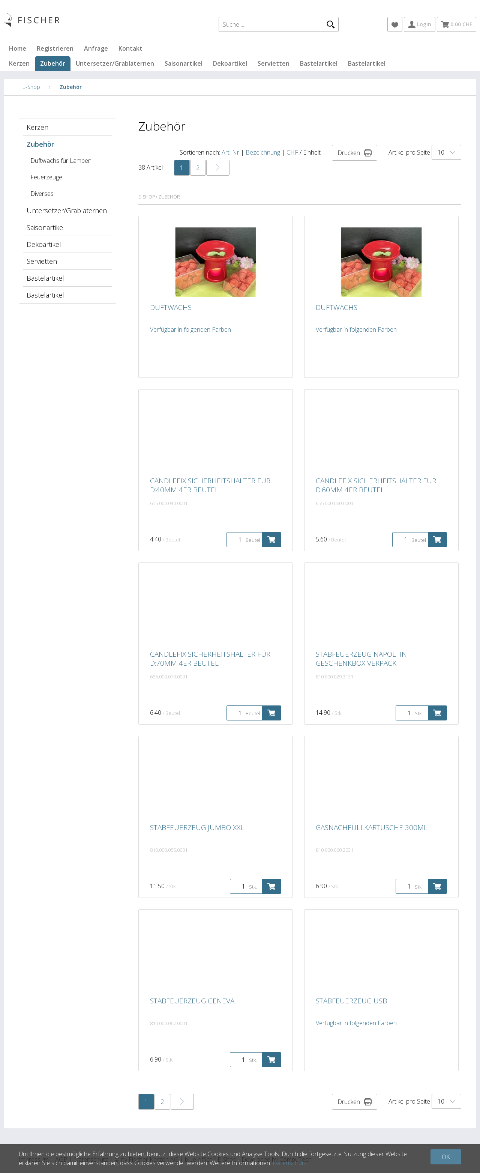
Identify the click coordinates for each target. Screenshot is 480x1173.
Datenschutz (290, 1163)
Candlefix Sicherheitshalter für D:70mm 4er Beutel (210, 658)
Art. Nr (230, 152)
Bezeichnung (263, 152)
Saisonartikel (183, 63)
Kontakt (130, 48)
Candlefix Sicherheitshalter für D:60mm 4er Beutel (376, 485)
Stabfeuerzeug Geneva (192, 1001)
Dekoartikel (230, 63)
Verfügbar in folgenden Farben (190, 329)
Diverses (42, 193)
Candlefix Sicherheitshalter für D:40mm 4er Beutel (210, 485)
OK (446, 1157)
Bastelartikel (319, 63)
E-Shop (31, 86)
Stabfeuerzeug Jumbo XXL (197, 827)
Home (17, 48)
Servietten (274, 63)
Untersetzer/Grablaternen (115, 63)
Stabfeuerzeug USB (351, 1001)
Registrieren (55, 48)
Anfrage (96, 48)
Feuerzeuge (46, 177)
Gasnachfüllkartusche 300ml (372, 827)
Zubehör (52, 63)
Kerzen (19, 63)
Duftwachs (171, 307)
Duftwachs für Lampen (61, 160)
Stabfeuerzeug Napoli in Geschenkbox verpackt (361, 658)
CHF (292, 152)
